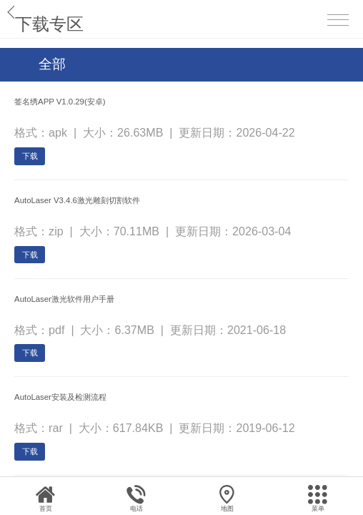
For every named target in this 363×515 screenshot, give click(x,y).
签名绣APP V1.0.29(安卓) (100, 107)
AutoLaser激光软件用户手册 (109, 367)
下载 (43, 179)
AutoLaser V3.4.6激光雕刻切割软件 (133, 237)
